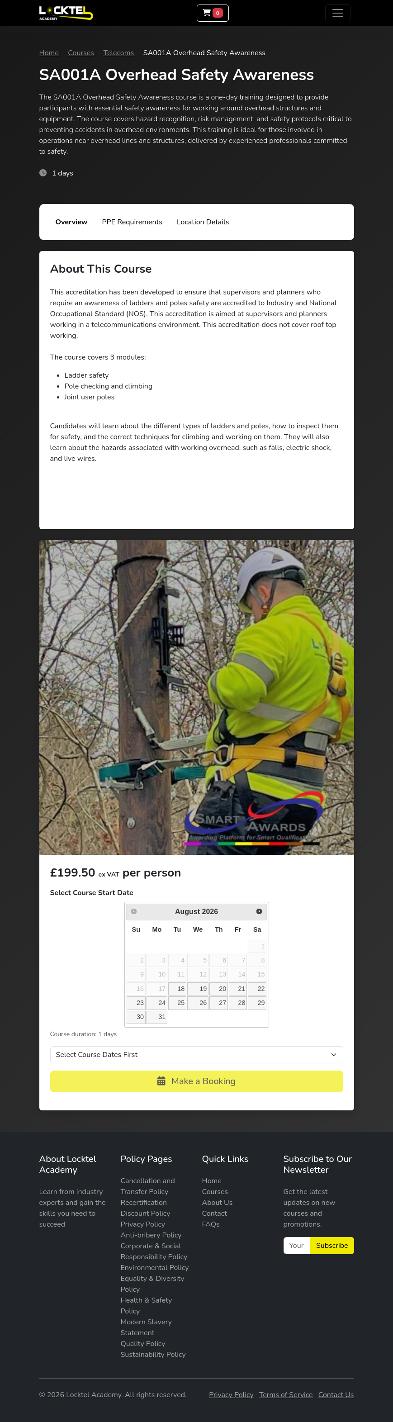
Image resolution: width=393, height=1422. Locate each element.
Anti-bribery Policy (151, 1235)
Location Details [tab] (203, 222)
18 (181, 988)
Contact (214, 1213)
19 (203, 988)
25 (181, 1002)
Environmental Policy (155, 1268)
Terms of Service (286, 1395)
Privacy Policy (143, 1224)
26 (203, 1002)
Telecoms (118, 53)
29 (261, 1002)
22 (261, 988)
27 (222, 1002)
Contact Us (336, 1395)
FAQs (211, 1224)
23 (140, 1002)
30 (140, 1016)
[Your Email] (297, 1245)
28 (241, 1002)
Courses (81, 53)
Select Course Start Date (91, 893)
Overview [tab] (72, 222)
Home (49, 53)
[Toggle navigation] (337, 13)
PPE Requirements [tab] (132, 222)
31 (162, 1016)
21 (241, 988)
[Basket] (213, 13)
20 (222, 988)
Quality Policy (143, 1344)
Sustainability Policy (153, 1355)
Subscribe (332, 1246)
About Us (217, 1203)
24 (162, 1002)
